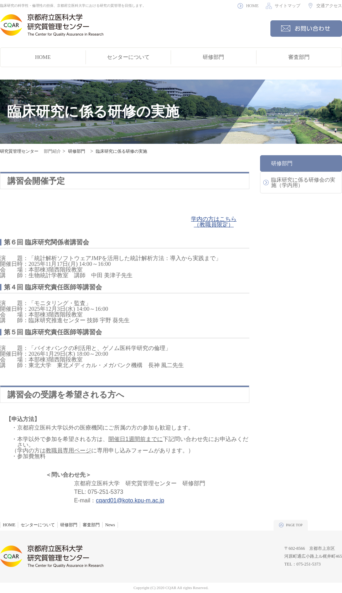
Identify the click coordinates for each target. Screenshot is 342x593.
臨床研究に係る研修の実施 (121, 151)
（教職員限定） (214, 225)
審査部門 (299, 57)
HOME (252, 5)
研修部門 (213, 57)
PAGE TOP (294, 525)
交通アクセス (329, 5)
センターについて (128, 57)
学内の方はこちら (214, 219)
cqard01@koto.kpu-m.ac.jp (130, 500)
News (110, 524)
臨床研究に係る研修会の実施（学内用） (303, 182)
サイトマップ (287, 5)
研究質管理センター (19, 151)
